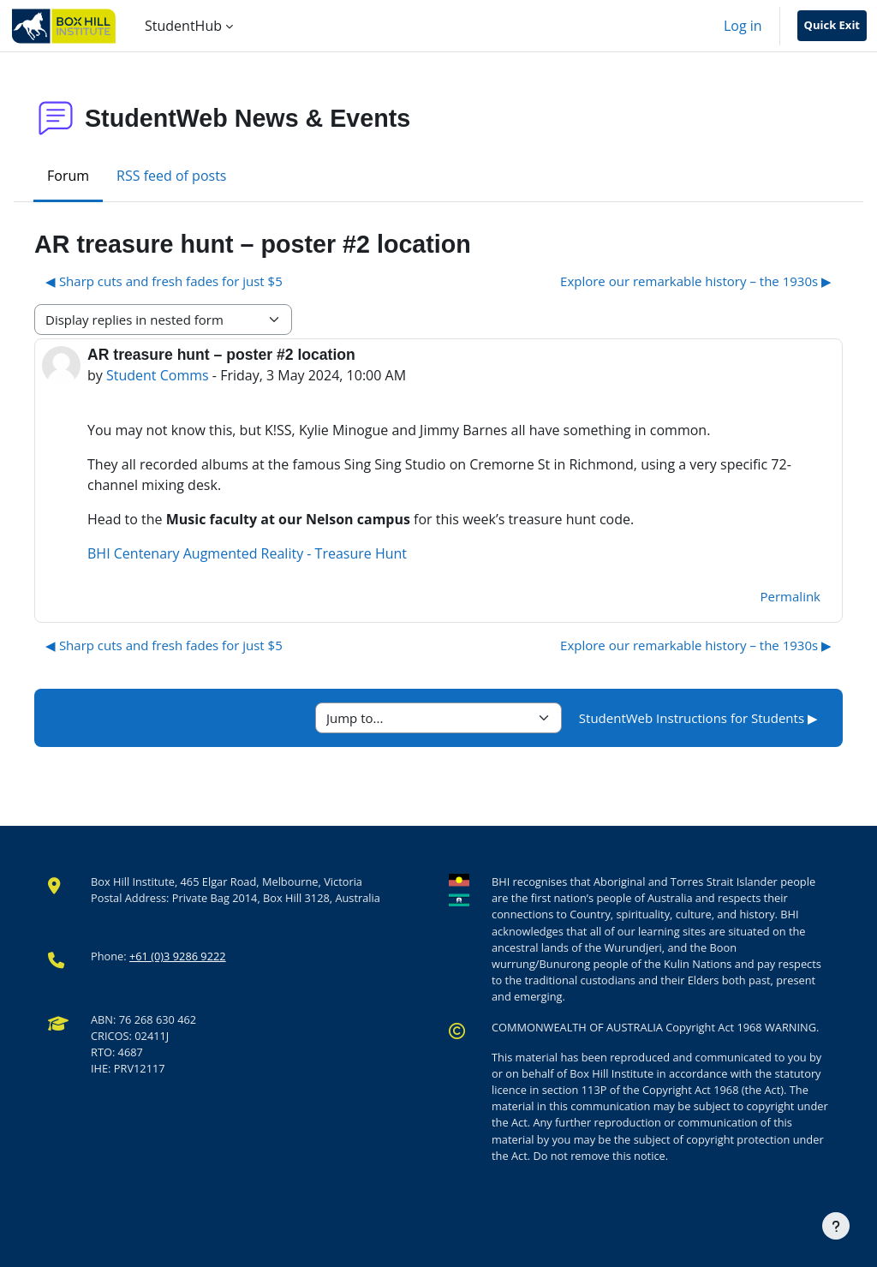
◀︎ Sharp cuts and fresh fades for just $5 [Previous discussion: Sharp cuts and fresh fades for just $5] (164, 281)
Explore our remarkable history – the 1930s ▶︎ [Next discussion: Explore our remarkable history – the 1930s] (696, 281)
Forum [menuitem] (68, 175)
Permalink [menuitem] (790, 596)
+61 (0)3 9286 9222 (177, 956)
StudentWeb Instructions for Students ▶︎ (698, 717)
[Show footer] (836, 1226)
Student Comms (157, 375)
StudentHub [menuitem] (183, 25)
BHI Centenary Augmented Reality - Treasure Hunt (247, 553)
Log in (743, 25)
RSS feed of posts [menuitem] (171, 175)
